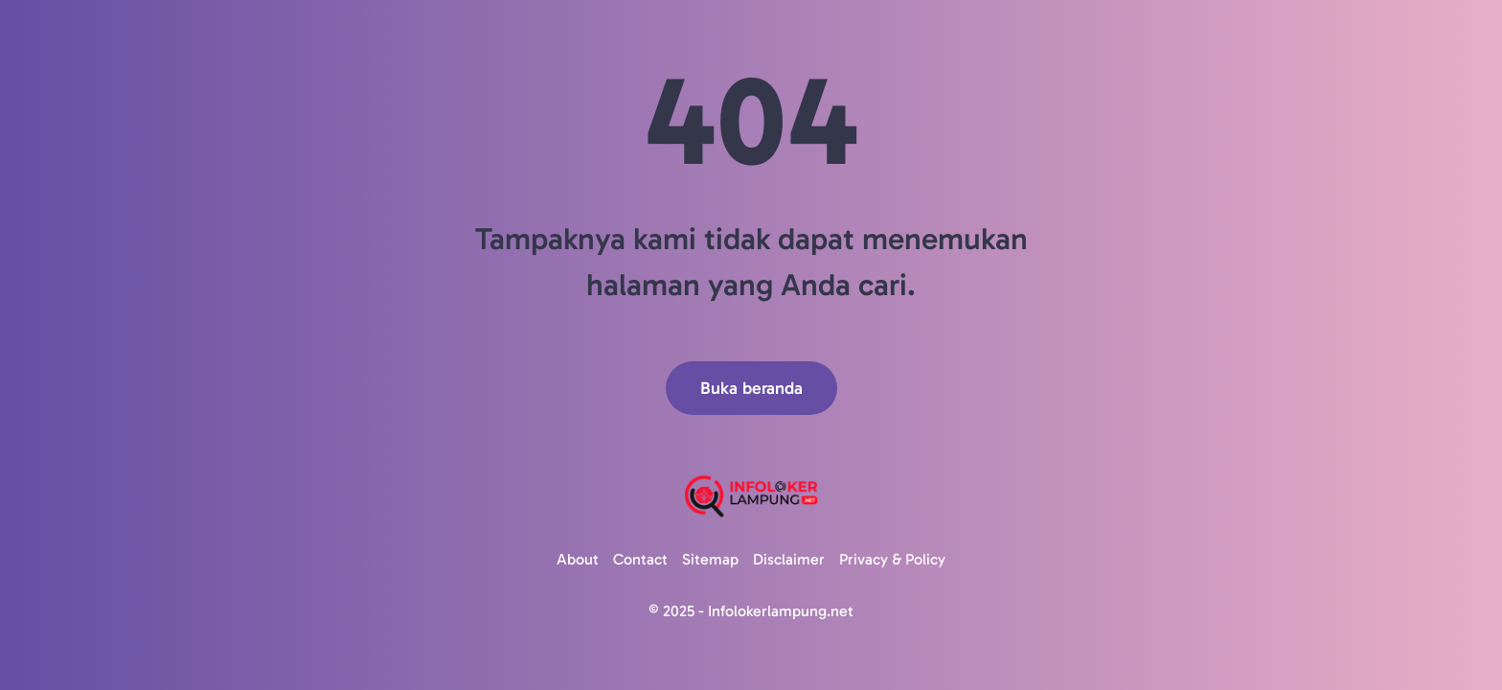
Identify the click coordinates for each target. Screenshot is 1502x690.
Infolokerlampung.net (780, 611)
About (578, 559)
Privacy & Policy (892, 559)
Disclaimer (789, 559)
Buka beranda (751, 388)
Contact (640, 559)
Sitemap (710, 559)
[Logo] (751, 495)
